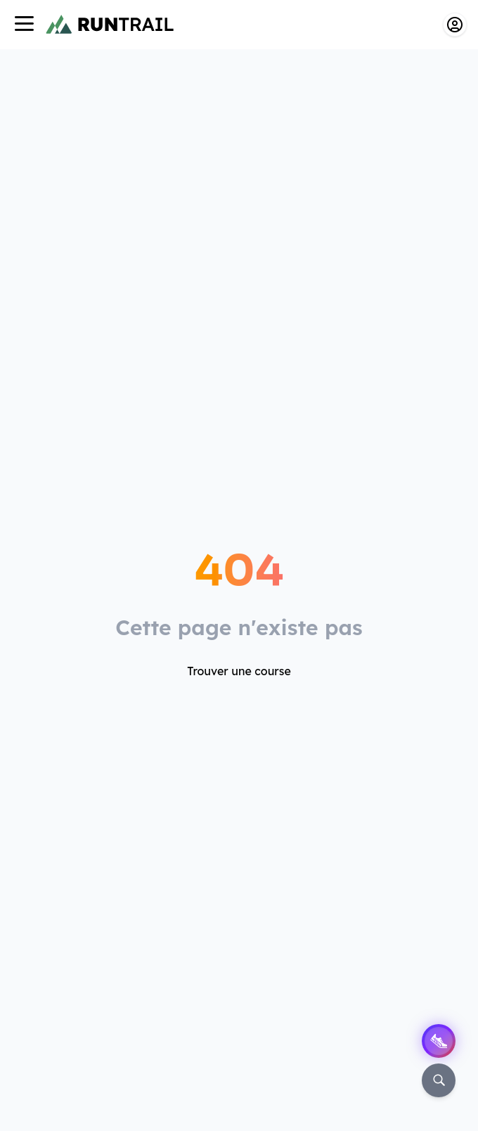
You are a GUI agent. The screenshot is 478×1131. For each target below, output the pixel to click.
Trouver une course (239, 671)
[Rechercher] (439, 1080)
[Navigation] (24, 25)
